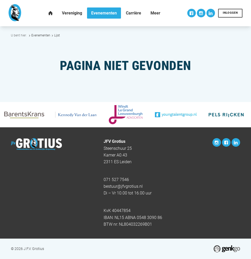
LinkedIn (210, 13)
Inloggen (230, 12)
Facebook (191, 13)
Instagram (201, 13)
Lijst (57, 35)
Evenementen (40, 35)
